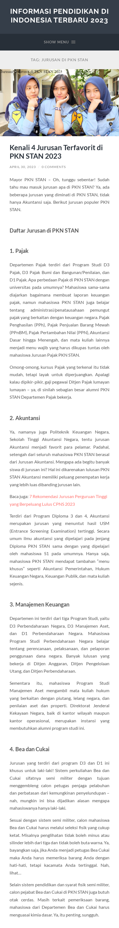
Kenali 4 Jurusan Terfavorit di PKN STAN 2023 (56, 152)
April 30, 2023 (23, 167)
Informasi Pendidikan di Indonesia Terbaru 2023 (59, 15)
